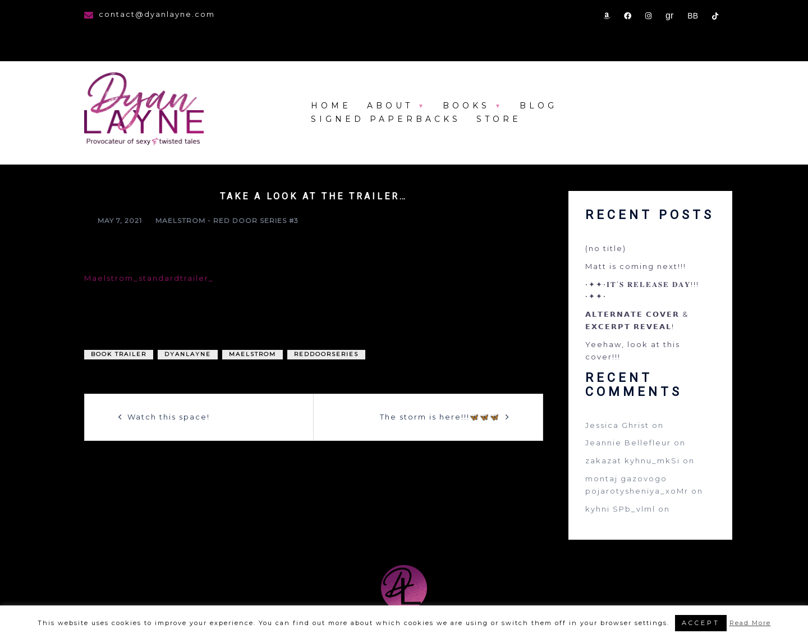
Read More (750, 623)
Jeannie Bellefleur (628, 442)
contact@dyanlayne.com (157, 14)
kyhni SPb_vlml (620, 508)
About (390, 106)
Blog (538, 106)
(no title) (605, 248)
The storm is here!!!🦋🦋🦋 (440, 416)
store (498, 119)
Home (331, 106)
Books (466, 106)
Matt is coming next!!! (635, 266)
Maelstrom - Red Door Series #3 (227, 220)
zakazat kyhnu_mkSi (632, 460)
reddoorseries (326, 354)
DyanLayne (187, 354)
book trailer (118, 354)
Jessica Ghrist (617, 425)
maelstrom (252, 354)
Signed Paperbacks (386, 119)
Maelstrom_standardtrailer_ (149, 278)
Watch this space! (168, 416)
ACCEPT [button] (701, 623)
